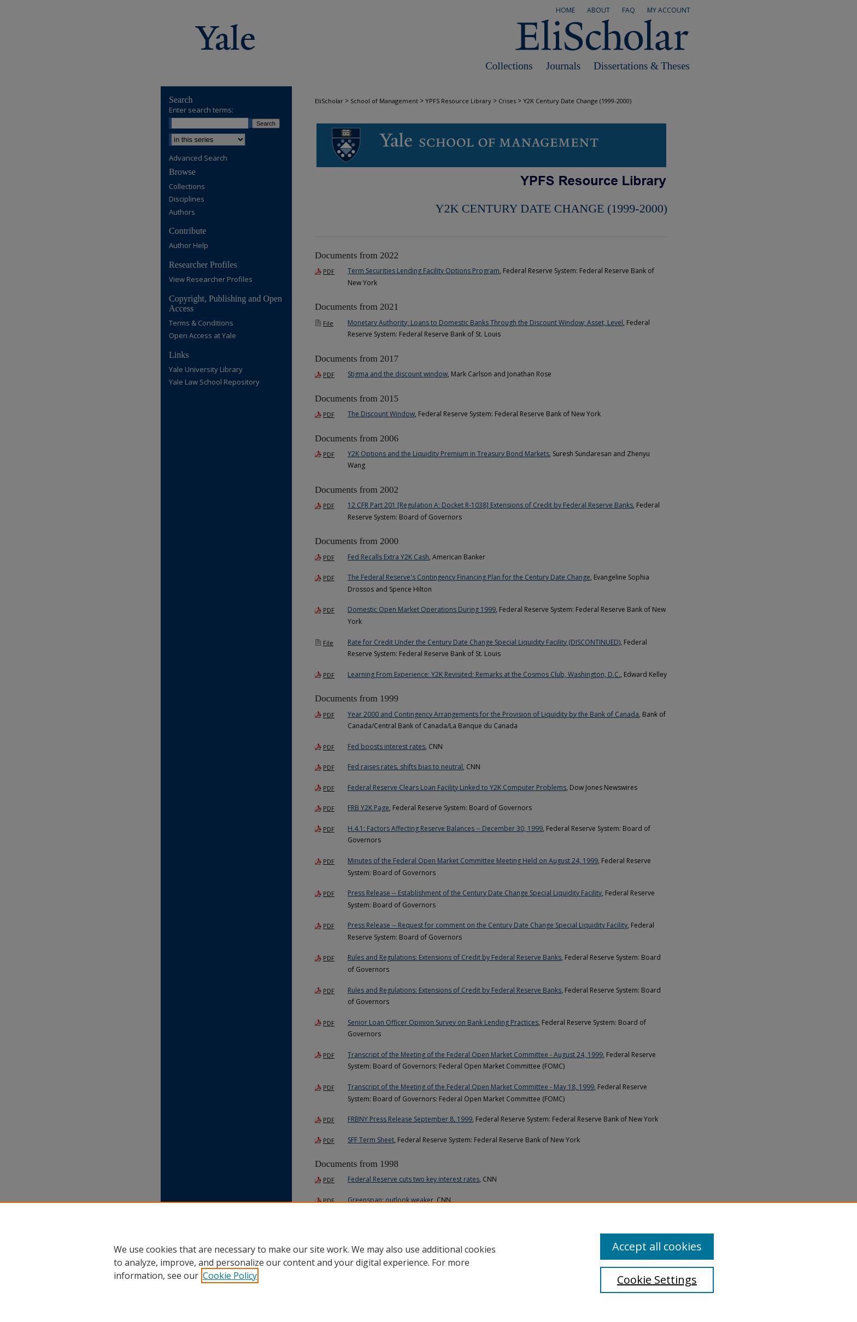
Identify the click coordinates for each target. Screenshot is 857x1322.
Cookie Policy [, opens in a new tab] (230, 1276)
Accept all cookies (657, 1246)
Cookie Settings (657, 1279)
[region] (428, 1262)
